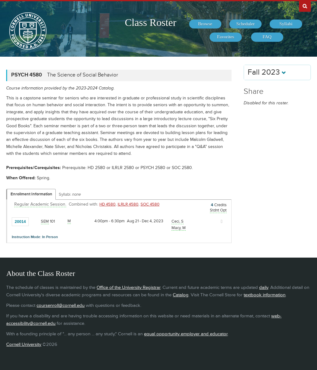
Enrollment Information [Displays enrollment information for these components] (31, 194)
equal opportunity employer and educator (186, 334)
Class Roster (150, 22)
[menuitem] (205, 24)
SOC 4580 (150, 204)
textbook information (264, 295)
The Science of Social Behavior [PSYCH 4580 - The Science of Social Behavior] (82, 75)
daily (263, 287)
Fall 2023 (267, 72)
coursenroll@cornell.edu (61, 305)
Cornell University (23, 344)
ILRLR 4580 (128, 204)
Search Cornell (305, 6)
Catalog (181, 295)
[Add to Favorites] (35, 221)
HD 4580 (107, 204)
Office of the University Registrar (128, 287)
